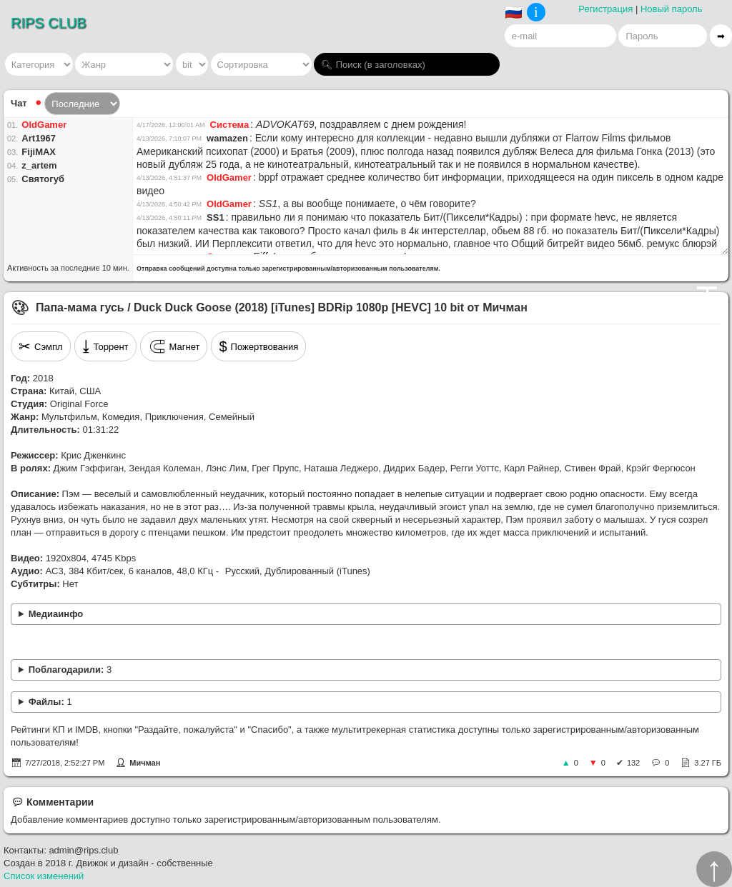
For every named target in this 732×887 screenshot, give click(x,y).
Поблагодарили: (70, 669)
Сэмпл (41, 346)
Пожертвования (258, 346)
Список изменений (44, 876)
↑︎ (714, 869)
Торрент (105, 346)
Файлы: (50, 701)
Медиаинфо (56, 613)
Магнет (174, 346)
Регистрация (605, 9)
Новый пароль (671, 9)
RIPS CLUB (48, 23)
